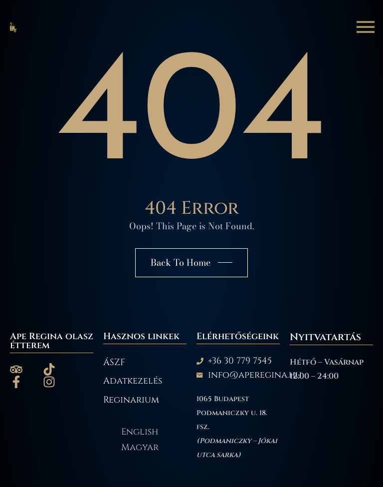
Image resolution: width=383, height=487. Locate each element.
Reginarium (131, 400)
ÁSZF (114, 362)
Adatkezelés (132, 381)
